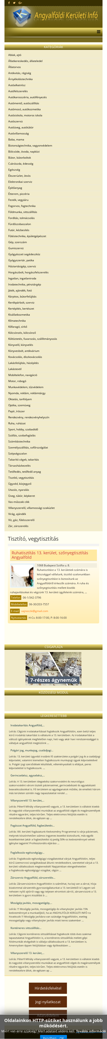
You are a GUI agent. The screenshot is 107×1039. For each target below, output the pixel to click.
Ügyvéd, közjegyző (19, 484)
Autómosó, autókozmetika (24, 109)
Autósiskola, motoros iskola (25, 115)
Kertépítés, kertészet (21, 308)
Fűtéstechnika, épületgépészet (27, 236)
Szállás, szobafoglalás (22, 435)
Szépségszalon (17, 453)
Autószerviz (15, 121)
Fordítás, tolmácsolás (21, 218)
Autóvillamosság (18, 133)
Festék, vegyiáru (18, 200)
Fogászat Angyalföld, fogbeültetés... (33, 825)
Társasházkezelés (19, 465)
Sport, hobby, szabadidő (23, 429)
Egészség (14, 170)
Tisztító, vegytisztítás (21, 478)
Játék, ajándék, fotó (20, 290)
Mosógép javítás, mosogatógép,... (31, 903)
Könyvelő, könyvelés (20, 345)
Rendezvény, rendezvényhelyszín (28, 417)
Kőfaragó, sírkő (17, 327)
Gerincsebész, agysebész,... (28, 775)
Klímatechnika (17, 321)
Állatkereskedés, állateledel (25, 61)
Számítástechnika (19, 441)
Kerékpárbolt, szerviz (21, 302)
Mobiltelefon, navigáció (22, 375)
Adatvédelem (48, 1015)
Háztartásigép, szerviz (22, 266)
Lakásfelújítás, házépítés (23, 363)
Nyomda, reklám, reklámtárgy (26, 393)
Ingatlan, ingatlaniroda (22, 278)
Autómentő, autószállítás (23, 103)
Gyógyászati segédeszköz (24, 254)
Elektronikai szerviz (20, 182)
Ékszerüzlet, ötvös (19, 176)
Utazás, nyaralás (18, 490)
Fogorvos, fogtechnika (22, 206)
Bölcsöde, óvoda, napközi (24, 151)
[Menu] (97, 32)
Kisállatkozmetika (19, 315)
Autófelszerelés (18, 91)
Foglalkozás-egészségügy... (27, 852)
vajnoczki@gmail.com (34, 611)
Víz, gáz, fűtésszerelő (21, 520)
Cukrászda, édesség (20, 164)
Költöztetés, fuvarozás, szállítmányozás (32, 339)
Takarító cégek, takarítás (23, 459)
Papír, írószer (16, 411)
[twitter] (14, 3)
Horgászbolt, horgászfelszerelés (28, 272)
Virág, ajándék (17, 514)
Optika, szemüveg (19, 405)
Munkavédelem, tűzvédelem (25, 387)
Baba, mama (16, 139)
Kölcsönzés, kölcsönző (22, 333)
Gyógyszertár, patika (21, 260)
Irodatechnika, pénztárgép (24, 284)
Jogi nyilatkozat (48, 1001)
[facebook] (9, 3)
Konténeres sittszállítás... (26, 928)
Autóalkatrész (17, 85)
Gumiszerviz (16, 248)
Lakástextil (14, 369)
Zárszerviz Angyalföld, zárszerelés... (33, 878)
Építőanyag (15, 188)
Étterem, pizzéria (19, 194)
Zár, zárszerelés (18, 526)
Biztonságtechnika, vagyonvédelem (30, 145)
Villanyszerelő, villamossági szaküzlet (31, 508)
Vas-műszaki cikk (18, 502)
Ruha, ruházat (17, 423)
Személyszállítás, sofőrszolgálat (28, 447)
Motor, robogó (17, 381)
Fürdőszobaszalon (19, 224)
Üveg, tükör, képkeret (21, 496)
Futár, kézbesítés (18, 230)
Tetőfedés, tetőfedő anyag (24, 472)
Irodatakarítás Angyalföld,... (28, 725)
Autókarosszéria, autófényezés (27, 97)
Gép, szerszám (17, 242)
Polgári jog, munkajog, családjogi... (32, 750)
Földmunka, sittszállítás (22, 212)
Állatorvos (14, 67)
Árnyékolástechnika (20, 79)
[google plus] (20, 3)
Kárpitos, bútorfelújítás (22, 296)
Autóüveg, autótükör (21, 127)
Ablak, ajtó (14, 55)
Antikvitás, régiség (19, 73)
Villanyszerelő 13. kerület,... (27, 800)
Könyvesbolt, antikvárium (23, 351)
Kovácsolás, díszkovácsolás (25, 357)
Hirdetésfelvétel (48, 988)
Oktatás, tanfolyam (20, 399)
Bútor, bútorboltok (19, 157)
